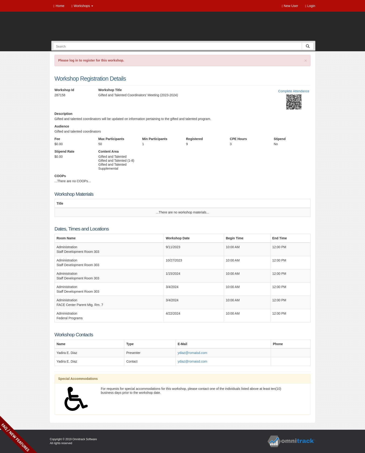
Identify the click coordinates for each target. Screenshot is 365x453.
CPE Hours (238, 139)
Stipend (280, 139)
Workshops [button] (82, 6)
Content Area (108, 151)
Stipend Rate (64, 151)
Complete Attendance (293, 91)
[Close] (305, 60)
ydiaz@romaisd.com (192, 353)
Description (63, 114)
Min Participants (154, 139)
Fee (57, 139)
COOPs (60, 176)
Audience (61, 126)
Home (58, 6)
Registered (194, 139)
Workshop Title (110, 90)
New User (290, 6)
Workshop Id (64, 90)
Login (310, 6)
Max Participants (111, 139)
